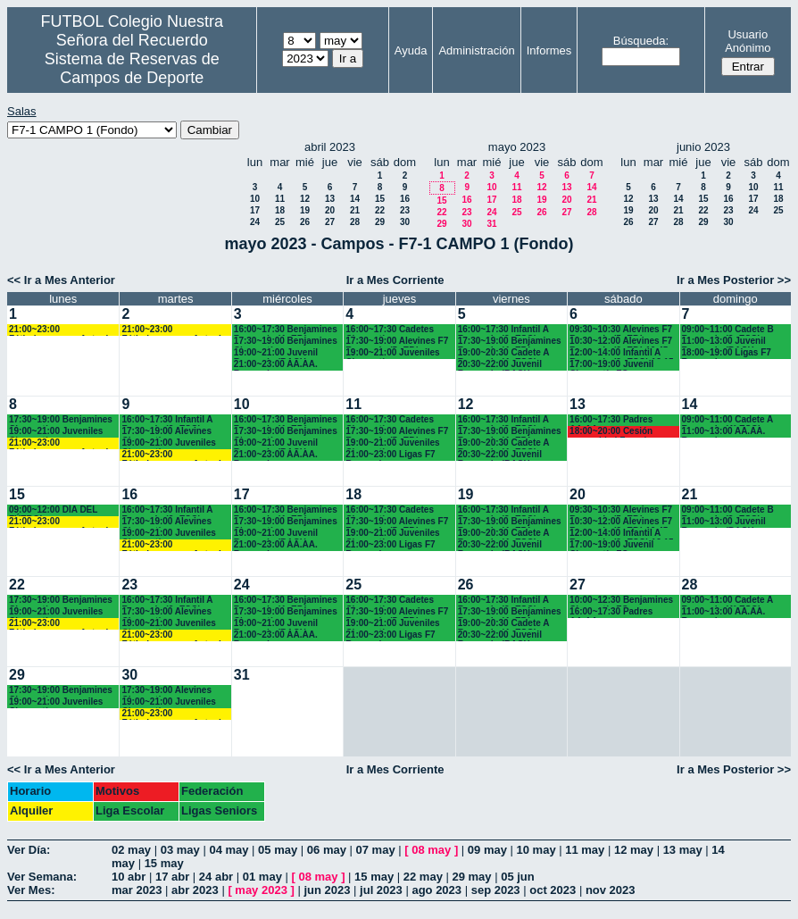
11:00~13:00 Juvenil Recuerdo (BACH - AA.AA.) (724, 341)
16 (405, 199)
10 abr (128, 876)
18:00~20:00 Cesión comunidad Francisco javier (615, 432)
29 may (471, 876)
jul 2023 (381, 890)
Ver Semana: (42, 876)
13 (330, 199)
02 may (131, 849)
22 (380, 210)
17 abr (172, 876)
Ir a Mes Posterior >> (734, 280)
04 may (228, 849)
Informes (549, 50)
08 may (431, 849)
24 (255, 222)
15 (380, 199)
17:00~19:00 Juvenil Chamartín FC (611, 365)
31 (491, 224)
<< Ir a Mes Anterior (61, 280)
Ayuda (411, 50)
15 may (164, 863)
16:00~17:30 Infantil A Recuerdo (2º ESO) (503, 330)
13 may (682, 849)
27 (330, 222)
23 (405, 210)
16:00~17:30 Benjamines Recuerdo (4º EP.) (285, 330)
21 (355, 210)
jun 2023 (326, 890)
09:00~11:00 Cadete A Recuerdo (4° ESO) (727, 420)
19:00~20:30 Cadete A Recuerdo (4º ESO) (503, 353)
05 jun (518, 876)
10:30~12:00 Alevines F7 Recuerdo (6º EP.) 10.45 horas (620, 341)
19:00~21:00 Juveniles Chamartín (392, 353)
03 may (180, 849)
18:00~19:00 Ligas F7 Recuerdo (726, 353)
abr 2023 (195, 890)
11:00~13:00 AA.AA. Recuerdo (724, 432)
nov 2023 (611, 890)
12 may (633, 849)
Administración (476, 50)
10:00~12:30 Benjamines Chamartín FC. (621, 600)
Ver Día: (28, 849)
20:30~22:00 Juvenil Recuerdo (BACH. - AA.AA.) (500, 365)
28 (355, 222)
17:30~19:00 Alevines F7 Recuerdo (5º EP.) (396, 341)
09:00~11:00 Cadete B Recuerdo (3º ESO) (728, 330)
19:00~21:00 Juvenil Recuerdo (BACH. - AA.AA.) (276, 353)
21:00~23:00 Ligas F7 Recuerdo (390, 455)
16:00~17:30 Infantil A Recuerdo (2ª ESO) (166, 420)
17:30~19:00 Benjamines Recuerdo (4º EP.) (509, 341)
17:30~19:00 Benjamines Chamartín (285, 341)
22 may (423, 876)
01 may (262, 876)
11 (280, 199)
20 (330, 210)
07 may (375, 849)
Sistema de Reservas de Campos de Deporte (132, 68)
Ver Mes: (30, 890)
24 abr (216, 876)
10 (255, 199)
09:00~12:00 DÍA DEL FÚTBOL (53, 510)
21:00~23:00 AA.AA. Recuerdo (276, 365)
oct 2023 (552, 890)
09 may (487, 849)
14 (355, 199)
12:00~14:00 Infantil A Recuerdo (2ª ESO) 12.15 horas (621, 353)
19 (305, 210)
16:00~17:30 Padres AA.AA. (611, 420)
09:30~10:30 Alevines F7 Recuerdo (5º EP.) (620, 330)
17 (255, 210)
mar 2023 (137, 890)
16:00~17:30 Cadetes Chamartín (389, 330)
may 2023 (261, 890)
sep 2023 (495, 890)
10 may (536, 849)
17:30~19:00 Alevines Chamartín (166, 432)
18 (280, 210)
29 (380, 222)
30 (405, 222)
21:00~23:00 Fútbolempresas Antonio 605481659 (61, 330)
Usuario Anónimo (747, 41)
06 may (326, 849)
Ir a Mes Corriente (395, 280)
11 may (584, 849)
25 (280, 222)
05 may (277, 849)
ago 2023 (436, 890)
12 (305, 199)
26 (305, 222)
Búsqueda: (641, 40)
